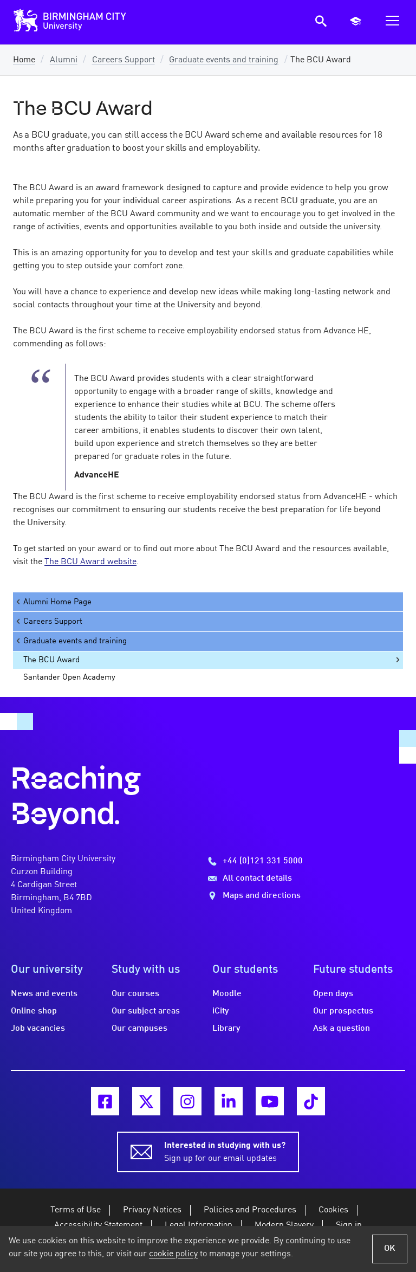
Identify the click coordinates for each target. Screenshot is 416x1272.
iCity (220, 1011)
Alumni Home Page (53, 601)
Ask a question (341, 1028)
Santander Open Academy (69, 677)
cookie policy (173, 1254)
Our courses (135, 994)
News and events (44, 994)
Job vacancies (38, 1028)
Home (24, 60)
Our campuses (139, 1028)
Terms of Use (75, 1210)
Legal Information (198, 1225)
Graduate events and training (223, 60)
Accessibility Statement (98, 1225)
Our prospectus (343, 1011)
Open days (333, 994)
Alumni (63, 60)
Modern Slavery (284, 1225)
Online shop (34, 1011)
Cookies (333, 1210)
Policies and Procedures (250, 1210)
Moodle (227, 994)
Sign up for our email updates (224, 1151)
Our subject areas (146, 1011)
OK (389, 1248)
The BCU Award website (90, 562)
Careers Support (123, 60)
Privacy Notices (152, 1210)
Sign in (349, 1225)
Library (226, 1028)
